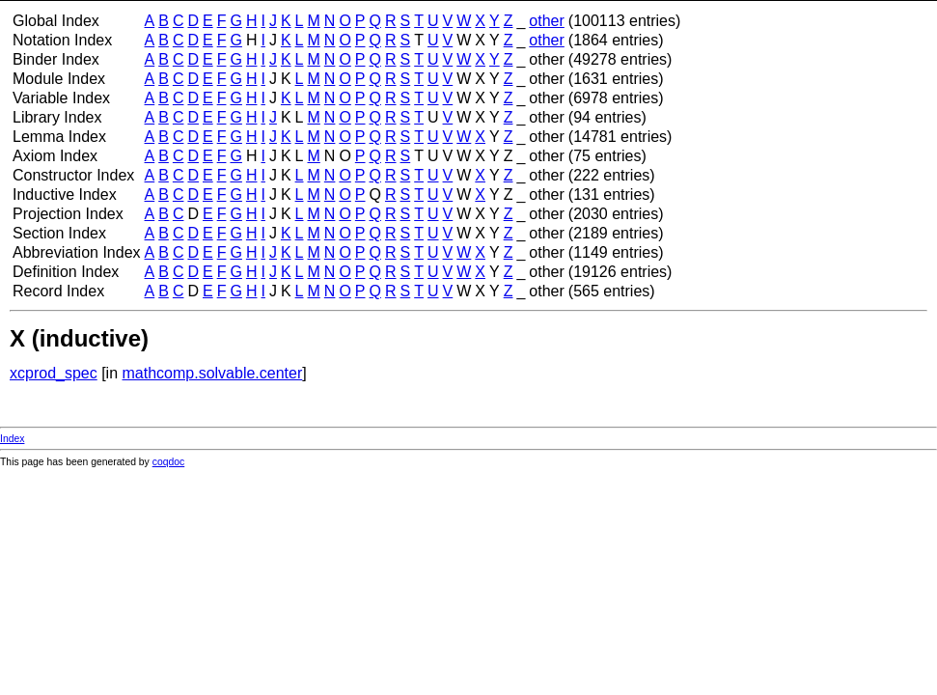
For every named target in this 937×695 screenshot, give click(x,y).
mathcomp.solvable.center (213, 373)
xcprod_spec (53, 373)
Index (12, 438)
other (546, 21)
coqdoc (168, 462)
